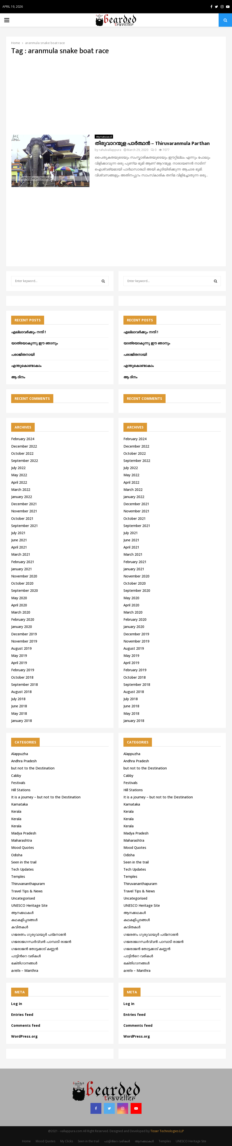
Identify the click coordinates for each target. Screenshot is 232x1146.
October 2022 (22, 453)
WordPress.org (24, 1036)
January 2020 (21, 626)
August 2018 (21, 691)
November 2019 (24, 641)
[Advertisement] (116, 95)
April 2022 (19, 482)
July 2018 (18, 698)
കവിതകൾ (19, 927)
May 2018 (19, 713)
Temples (18, 876)
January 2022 (21, 496)
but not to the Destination (33, 768)
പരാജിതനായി (22, 354)
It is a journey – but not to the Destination (46, 797)
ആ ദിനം (18, 377)
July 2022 (18, 467)
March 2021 (20, 554)
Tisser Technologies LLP (167, 1131)
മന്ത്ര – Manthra (24, 970)
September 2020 (24, 590)
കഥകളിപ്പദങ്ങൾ (24, 919)
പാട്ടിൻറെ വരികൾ (26, 956)
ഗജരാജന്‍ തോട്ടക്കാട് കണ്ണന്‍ (34, 948)
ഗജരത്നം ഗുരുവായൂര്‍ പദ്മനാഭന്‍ (38, 934)
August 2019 (21, 648)
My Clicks (66, 1141)
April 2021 (19, 547)
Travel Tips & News (27, 891)
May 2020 (19, 598)
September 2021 (24, 525)
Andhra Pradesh (24, 761)
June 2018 (19, 706)
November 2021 (24, 511)
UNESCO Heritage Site (29, 905)
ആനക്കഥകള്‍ (104, 136)
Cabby (16, 775)
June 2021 (19, 540)
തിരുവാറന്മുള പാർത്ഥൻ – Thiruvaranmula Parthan (152, 143)
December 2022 (24, 446)
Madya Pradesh (23, 833)
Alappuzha (19, 753)
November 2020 (24, 576)
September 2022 (24, 460)
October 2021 (22, 518)
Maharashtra (21, 840)
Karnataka (19, 804)
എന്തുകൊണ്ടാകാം (26, 365)
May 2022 (19, 475)
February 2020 (22, 619)
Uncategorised (23, 898)
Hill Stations (20, 790)
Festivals (18, 782)
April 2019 (19, 662)
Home (26, 1141)
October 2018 (22, 677)
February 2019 (22, 670)
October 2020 (22, 583)
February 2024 (22, 438)
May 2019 (19, 655)
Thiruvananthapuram (28, 883)
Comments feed (25, 1025)
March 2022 (20, 489)
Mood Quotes (22, 847)
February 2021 (22, 561)
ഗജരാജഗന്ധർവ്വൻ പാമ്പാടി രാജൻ (41, 941)
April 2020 (19, 605)
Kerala (16, 811)
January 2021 (21, 569)
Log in (16, 1003)
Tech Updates (22, 869)
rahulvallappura (110, 150)
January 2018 (21, 720)
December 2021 (24, 503)
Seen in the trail (23, 862)
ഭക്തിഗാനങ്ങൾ (24, 963)
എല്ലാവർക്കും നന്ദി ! (28, 332)
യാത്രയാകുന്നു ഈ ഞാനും (34, 343)
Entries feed (22, 1014)
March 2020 (20, 612)
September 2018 (24, 684)
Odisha (16, 855)
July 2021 (18, 532)
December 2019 (24, 634)
